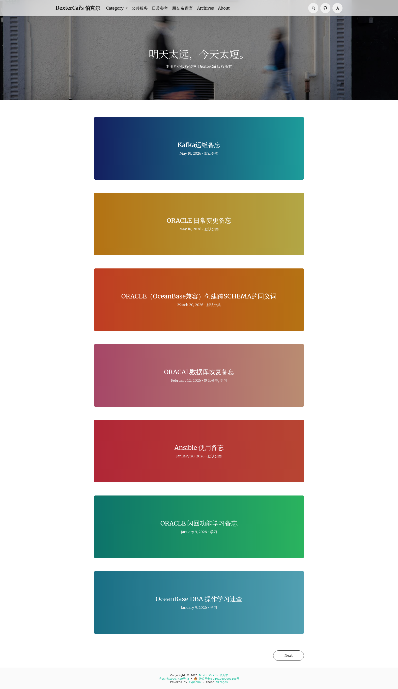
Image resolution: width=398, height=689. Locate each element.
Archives (205, 8)
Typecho (195, 682)
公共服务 (140, 8)
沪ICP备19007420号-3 (174, 678)
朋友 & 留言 (182, 8)
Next (288, 655)
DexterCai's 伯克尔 (77, 8)
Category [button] (115, 8)
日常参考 (160, 8)
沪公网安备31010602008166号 (216, 678)
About (224, 8)
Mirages (222, 682)
